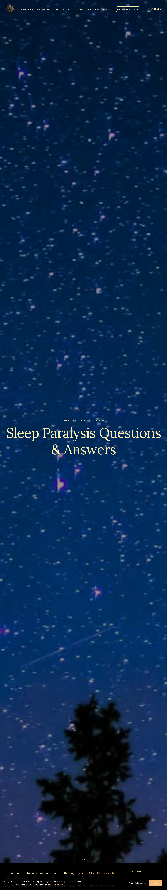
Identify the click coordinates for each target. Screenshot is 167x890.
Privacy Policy (116, 873)
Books (80, 9)
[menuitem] (24, 9)
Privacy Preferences (136, 886)
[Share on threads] (55, 733)
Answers (9, 719)
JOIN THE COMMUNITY (104, 9)
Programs (40, 9)
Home (23, 9)
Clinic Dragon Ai (103, 873)
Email (87, 790)
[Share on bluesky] (69, 733)
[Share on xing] (73, 733)
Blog (72, 9)
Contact (89, 9)
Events (65, 9)
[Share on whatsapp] (66, 733)
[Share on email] (76, 733)
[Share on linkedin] (62, 733)
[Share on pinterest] (59, 733)
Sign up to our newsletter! (29, 826)
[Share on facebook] (48, 733)
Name (14, 790)
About (31, 9)
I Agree (155, 886)
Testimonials (53, 9)
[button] (148, 9)
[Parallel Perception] (10, 9)
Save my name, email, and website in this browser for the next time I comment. (44, 808)
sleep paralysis (30, 719)
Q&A (18, 719)
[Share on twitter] (51, 733)
